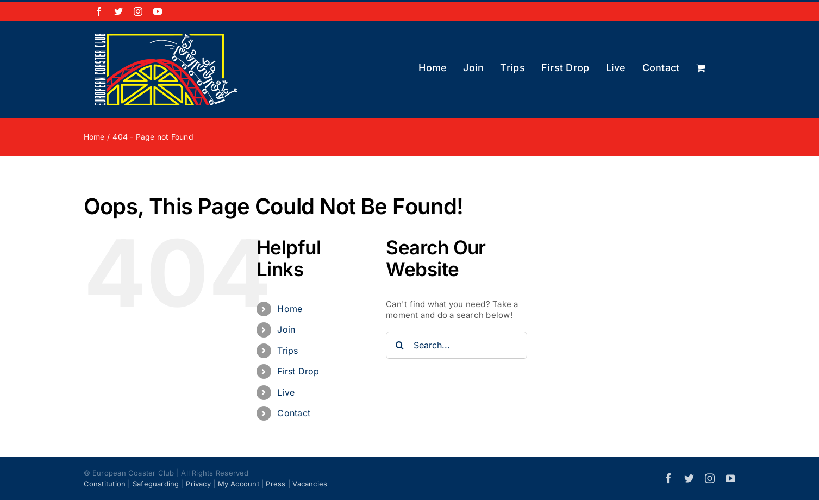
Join (286, 329)
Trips (287, 350)
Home (289, 308)
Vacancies (309, 483)
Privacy (198, 483)
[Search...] (456, 345)
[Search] (399, 345)
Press (275, 483)
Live (286, 392)
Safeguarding (156, 483)
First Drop (298, 371)
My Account (238, 483)
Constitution (105, 483)
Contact (293, 413)
